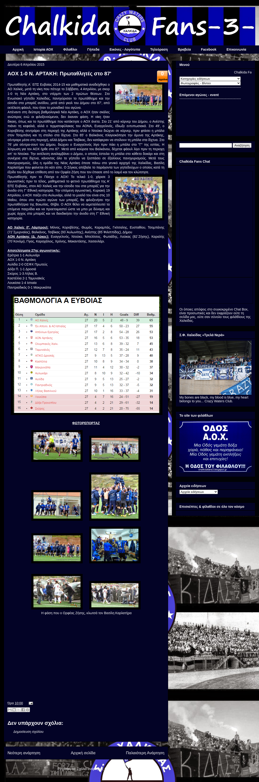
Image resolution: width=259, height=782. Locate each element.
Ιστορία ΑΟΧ (43, 49)
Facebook (208, 49)
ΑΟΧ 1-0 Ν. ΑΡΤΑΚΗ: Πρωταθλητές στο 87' (59, 74)
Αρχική (18, 49)
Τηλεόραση (159, 49)
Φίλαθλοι (70, 49)
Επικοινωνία (236, 49)
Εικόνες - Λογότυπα (124, 49)
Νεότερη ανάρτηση (24, 753)
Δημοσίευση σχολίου (28, 732)
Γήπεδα (93, 49)
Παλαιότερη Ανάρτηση (145, 753)
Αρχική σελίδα (83, 753)
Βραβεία (184, 49)
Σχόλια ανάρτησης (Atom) (95, 769)
